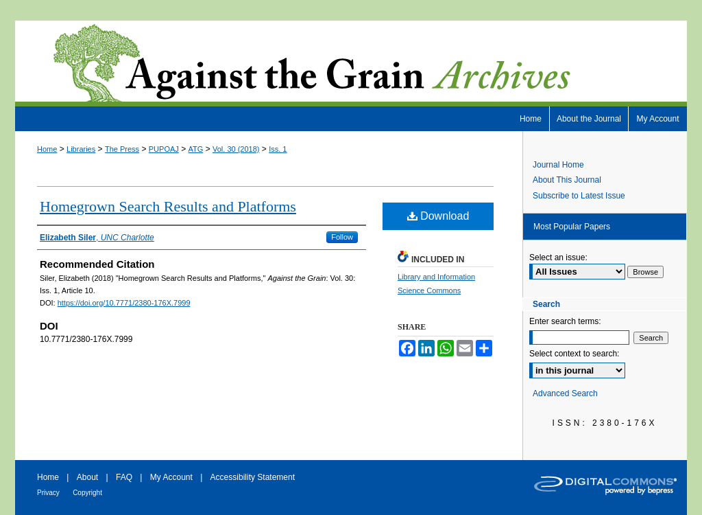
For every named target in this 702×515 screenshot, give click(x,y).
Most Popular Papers (571, 226)
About (87, 477)
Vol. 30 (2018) (236, 149)
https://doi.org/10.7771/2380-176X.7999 (124, 303)
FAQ (124, 477)
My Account (171, 477)
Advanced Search (565, 393)
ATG (196, 149)
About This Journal (567, 180)
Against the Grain (351, 63)
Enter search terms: (565, 321)
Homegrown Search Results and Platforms (168, 206)
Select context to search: (574, 353)
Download (438, 216)
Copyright (87, 492)
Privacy (48, 492)
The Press (122, 149)
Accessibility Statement (252, 477)
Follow (342, 237)
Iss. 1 (278, 149)
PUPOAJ (164, 149)
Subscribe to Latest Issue (579, 196)
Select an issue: (558, 257)
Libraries (80, 149)
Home (47, 149)
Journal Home (558, 165)
